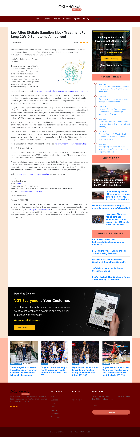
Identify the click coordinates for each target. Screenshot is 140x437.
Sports (77, 19)
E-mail (94, 405)
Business (67, 19)
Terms (74, 396)
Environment (55, 414)
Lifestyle (86, 19)
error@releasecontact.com (39, 209)
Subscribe (111, 412)
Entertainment (56, 417)
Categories (98, 19)
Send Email (20, 184)
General (47, 19)
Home (39, 18)
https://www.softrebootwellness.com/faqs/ (71, 144)
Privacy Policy (77, 400)
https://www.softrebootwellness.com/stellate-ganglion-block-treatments (60, 91)
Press (53, 407)
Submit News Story (111, 59)
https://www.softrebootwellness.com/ (32, 191)
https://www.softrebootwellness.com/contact (32, 174)
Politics (57, 19)
